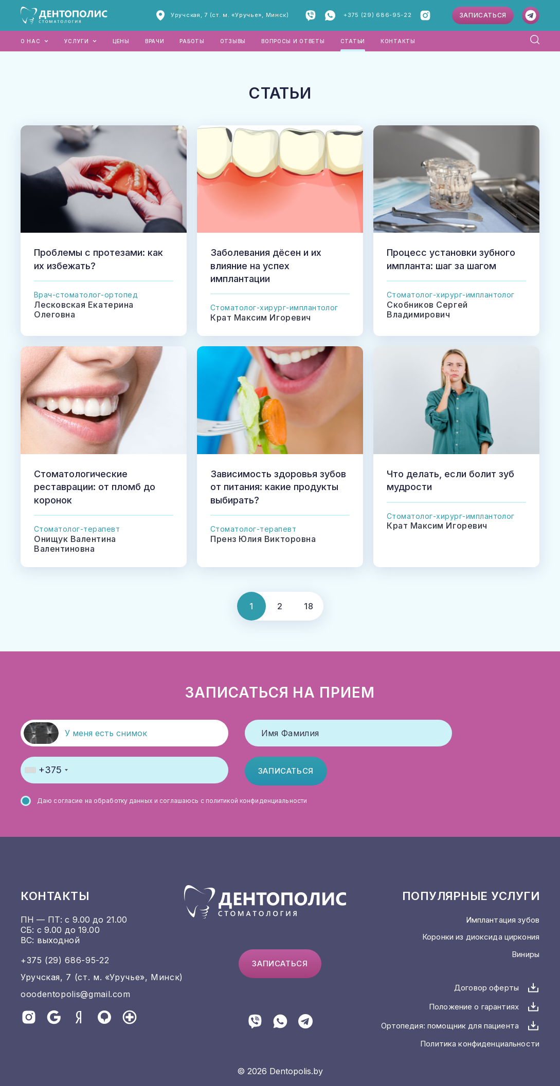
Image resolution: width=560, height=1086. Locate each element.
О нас (35, 41)
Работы (191, 41)
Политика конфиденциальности (479, 1043)
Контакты (398, 41)
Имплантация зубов (502, 920)
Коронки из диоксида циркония (480, 937)
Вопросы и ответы (293, 41)
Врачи (155, 41)
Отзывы (233, 41)
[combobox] (46, 770)
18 (308, 606)
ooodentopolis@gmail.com (76, 994)
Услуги (80, 41)
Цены (121, 41)
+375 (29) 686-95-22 (378, 14)
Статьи (352, 41)
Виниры (525, 954)
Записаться (483, 15)
